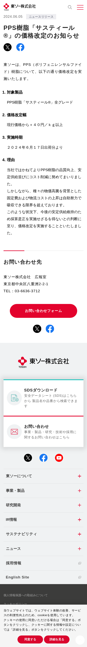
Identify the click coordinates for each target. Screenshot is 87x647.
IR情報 (11, 519)
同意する (30, 639)
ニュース (13, 549)
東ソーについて (19, 476)
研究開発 (13, 505)
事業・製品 (15, 491)
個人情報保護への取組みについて (26, 595)
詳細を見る (56, 639)
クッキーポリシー (15, 604)
